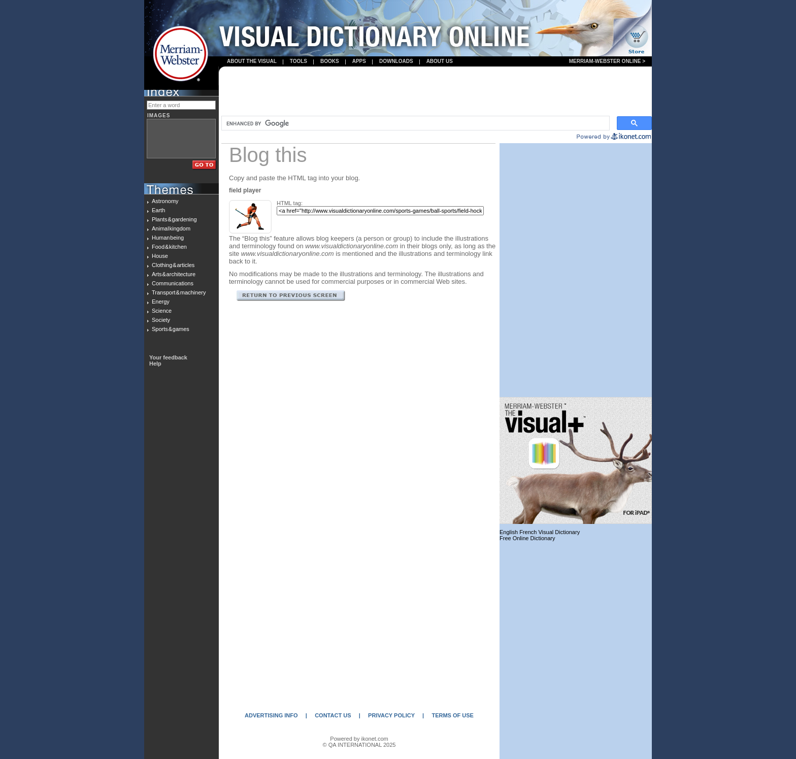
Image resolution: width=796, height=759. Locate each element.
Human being (168, 238)
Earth (158, 210)
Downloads (396, 61)
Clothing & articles (173, 265)
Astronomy (165, 201)
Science (162, 311)
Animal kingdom (171, 228)
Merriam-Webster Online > (607, 61)
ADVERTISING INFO (271, 715)
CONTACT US (333, 715)
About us (439, 61)
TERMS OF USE (453, 715)
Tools (298, 61)
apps (359, 61)
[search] (414, 123)
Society (161, 320)
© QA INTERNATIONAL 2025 (359, 745)
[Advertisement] (435, 92)
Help (155, 363)
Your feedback (168, 357)
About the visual (252, 61)
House (160, 256)
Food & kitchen (169, 247)
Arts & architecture (173, 274)
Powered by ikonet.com (359, 739)
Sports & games (170, 329)
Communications (172, 283)
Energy (161, 302)
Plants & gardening (174, 219)
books (329, 61)
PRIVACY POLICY (391, 715)
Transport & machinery (179, 292)
